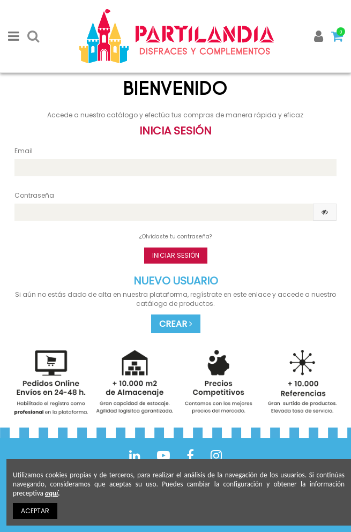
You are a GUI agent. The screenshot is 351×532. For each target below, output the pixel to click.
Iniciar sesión (175, 255)
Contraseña (34, 195)
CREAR (175, 324)
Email (23, 150)
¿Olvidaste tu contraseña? (175, 237)
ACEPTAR (35, 510)
